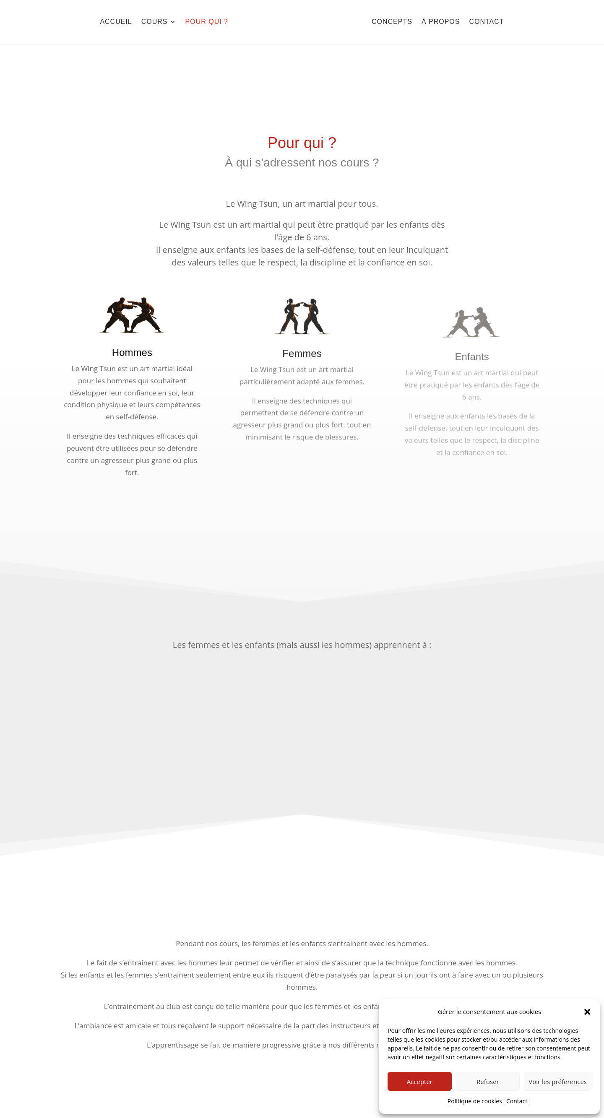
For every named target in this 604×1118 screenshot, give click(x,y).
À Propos (441, 21)
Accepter (419, 1081)
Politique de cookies (475, 1101)
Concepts (392, 21)
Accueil (116, 21)
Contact (516, 1101)
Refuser (487, 1081)
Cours (154, 21)
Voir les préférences (557, 1081)
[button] (587, 1012)
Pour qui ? (206, 21)
